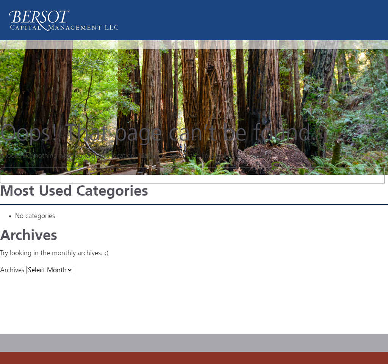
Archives (12, 270)
